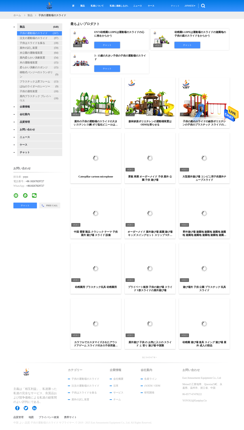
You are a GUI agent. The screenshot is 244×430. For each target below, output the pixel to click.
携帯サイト (70, 417)
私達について (97, 6)
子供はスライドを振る (39, 43)
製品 (82, 6)
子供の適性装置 (39, 91)
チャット (175, 6)
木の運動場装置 (39, 62)
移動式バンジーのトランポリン (39, 74)
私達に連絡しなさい (119, 6)
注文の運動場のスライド (39, 38)
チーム (117, 399)
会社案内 (25, 114)
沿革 (115, 385)
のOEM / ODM (152, 385)
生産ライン (150, 378)
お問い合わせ (27, 129)
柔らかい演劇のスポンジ (39, 67)
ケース (151, 6)
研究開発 (149, 392)
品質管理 (25, 122)
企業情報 (25, 106)
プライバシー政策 (49, 417)
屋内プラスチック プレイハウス (39, 98)
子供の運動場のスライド (39, 33)
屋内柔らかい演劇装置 (39, 58)
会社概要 (118, 378)
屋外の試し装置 (39, 48)
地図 (31, 417)
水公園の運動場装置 (39, 53)
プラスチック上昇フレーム (39, 81)
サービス (118, 392)
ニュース (137, 6)
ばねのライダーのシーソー (39, 86)
